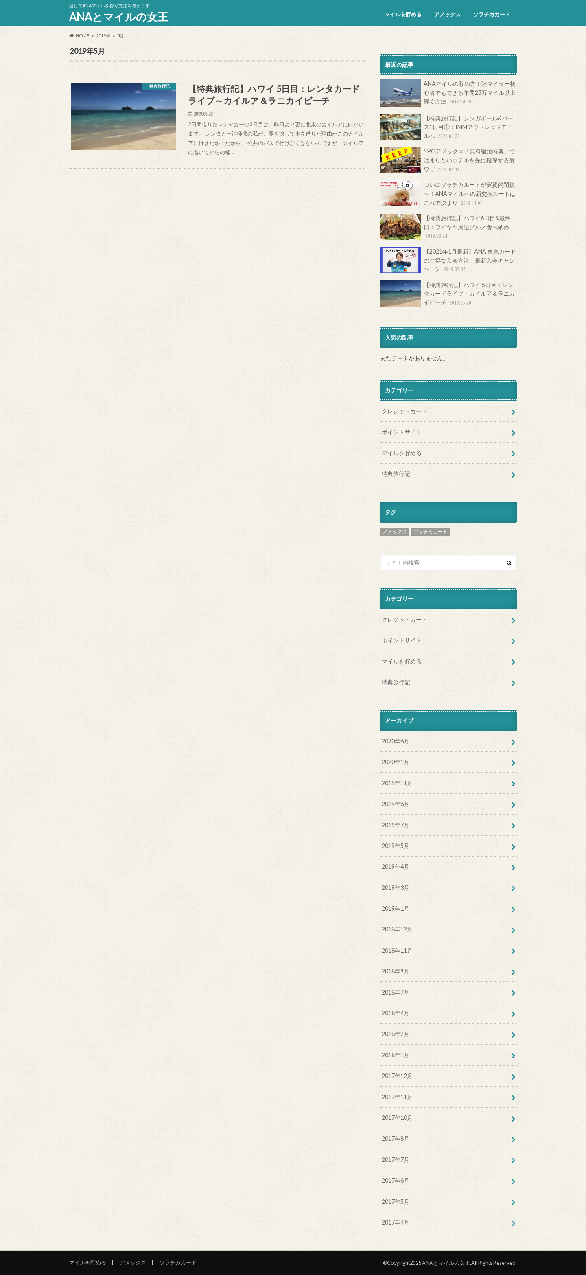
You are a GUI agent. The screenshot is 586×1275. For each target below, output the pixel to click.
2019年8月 (395, 803)
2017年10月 (397, 1117)
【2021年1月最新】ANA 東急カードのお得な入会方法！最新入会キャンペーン (448, 260)
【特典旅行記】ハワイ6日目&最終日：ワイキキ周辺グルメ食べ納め (445, 227)
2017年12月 (397, 1075)
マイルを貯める (403, 14)
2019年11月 (397, 783)
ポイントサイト (402, 431)
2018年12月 (397, 929)
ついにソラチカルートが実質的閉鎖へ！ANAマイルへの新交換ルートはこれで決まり (448, 193)
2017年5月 (395, 1201)
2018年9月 (395, 971)
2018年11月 (397, 950)
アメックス (447, 14)
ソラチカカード (491, 14)
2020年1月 (395, 761)
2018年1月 (395, 1055)
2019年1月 (395, 908)
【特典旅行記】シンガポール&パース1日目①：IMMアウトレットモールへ (446, 127)
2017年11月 (397, 1096)
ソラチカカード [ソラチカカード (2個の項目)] (430, 531)
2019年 (103, 35)
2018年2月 (395, 1033)
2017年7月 (395, 1159)
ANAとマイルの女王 (118, 16)
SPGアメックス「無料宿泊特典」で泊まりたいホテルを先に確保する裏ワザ (447, 160)
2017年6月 (395, 1180)
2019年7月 (395, 825)
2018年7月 (395, 992)
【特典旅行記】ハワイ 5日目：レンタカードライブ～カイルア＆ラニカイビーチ (447, 293)
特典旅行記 (396, 473)
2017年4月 (395, 1222)
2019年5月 (395, 845)
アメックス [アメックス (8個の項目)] (395, 531)
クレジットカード (404, 410)
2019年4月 (395, 866)
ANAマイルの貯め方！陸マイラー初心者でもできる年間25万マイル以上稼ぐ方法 (448, 93)
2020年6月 (395, 741)
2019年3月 (395, 887)
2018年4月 (395, 1013)
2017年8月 (395, 1138)
